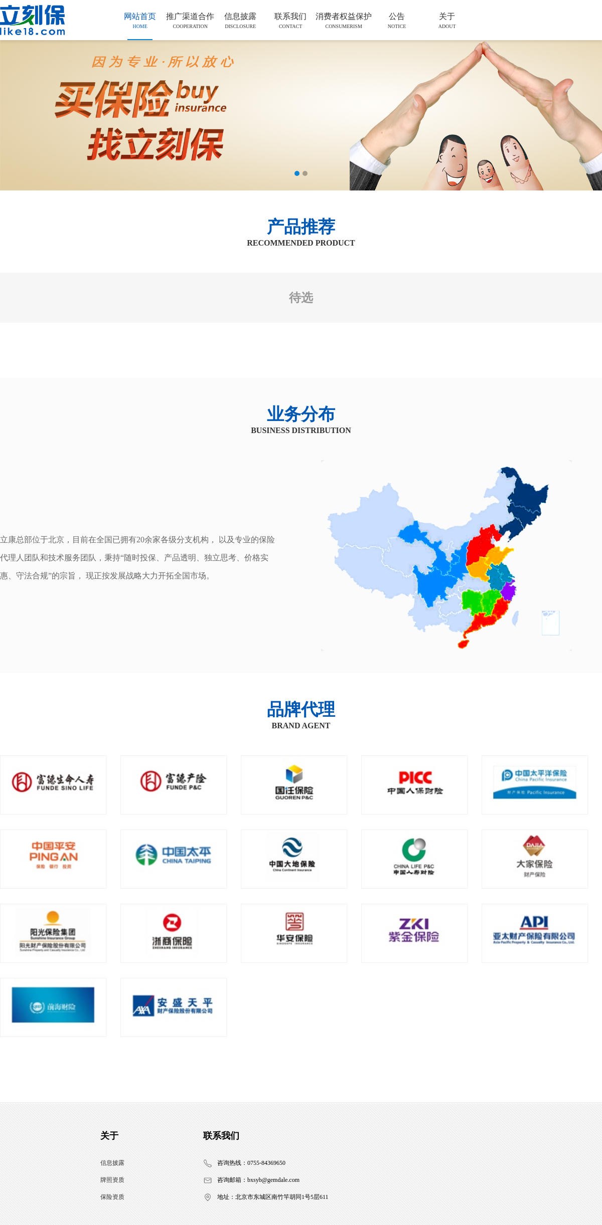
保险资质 (112, 1196)
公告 (397, 20)
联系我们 (290, 20)
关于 (447, 20)
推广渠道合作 (190, 20)
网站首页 (140, 20)
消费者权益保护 (344, 20)
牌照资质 (112, 1179)
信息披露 (240, 20)
